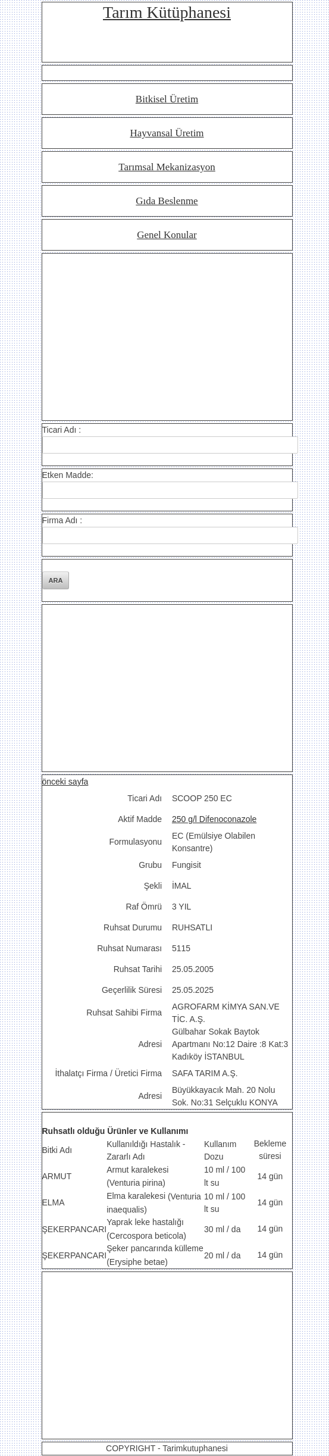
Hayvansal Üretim (166, 133)
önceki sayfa (65, 781)
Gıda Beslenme (167, 201)
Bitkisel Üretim (167, 99)
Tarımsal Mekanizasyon (166, 167)
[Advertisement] (167, 337)
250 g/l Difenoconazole (214, 819)
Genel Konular (167, 234)
